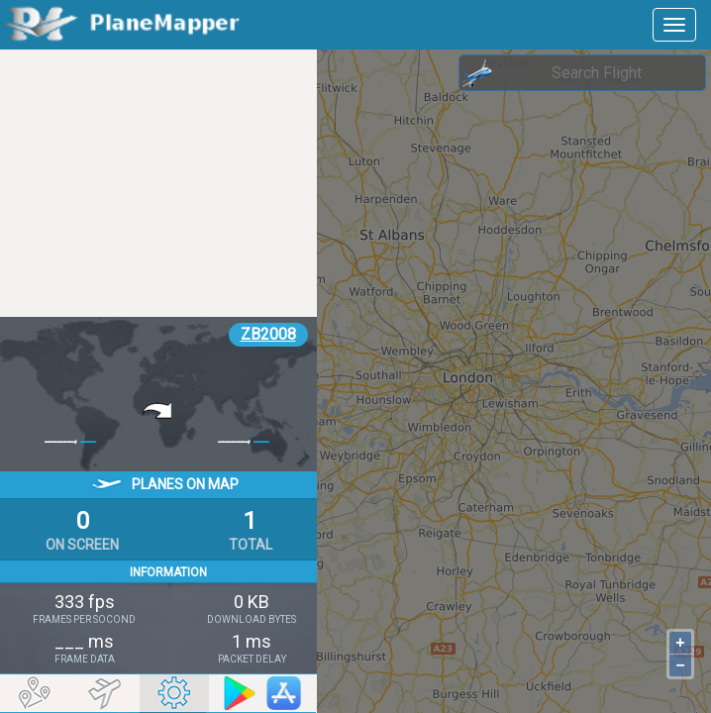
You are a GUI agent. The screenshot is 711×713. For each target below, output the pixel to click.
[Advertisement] (158, 183)
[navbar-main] (674, 25)
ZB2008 (268, 334)
